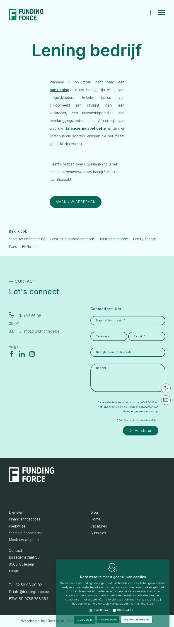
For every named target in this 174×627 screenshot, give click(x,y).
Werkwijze (17, 526)
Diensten (16, 512)
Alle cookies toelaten (139, 615)
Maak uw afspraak (24, 540)
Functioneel (101, 605)
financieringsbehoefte (86, 130)
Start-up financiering (25, 533)
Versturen (142, 430)
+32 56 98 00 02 (27, 585)
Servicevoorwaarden (140, 406)
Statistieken (125, 605)
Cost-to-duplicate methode (72, 240)
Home (95, 519)
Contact (15, 550)
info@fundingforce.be (41, 330)
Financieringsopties (24, 519)
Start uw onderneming (27, 240)
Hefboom (30, 248)
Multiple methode (114, 240)
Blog (94, 512)
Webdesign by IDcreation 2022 (47, 621)
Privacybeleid (111, 406)
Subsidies (98, 533)
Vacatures (98, 526)
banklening (59, 91)
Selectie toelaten (106, 615)
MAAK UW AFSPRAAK (79, 203)
